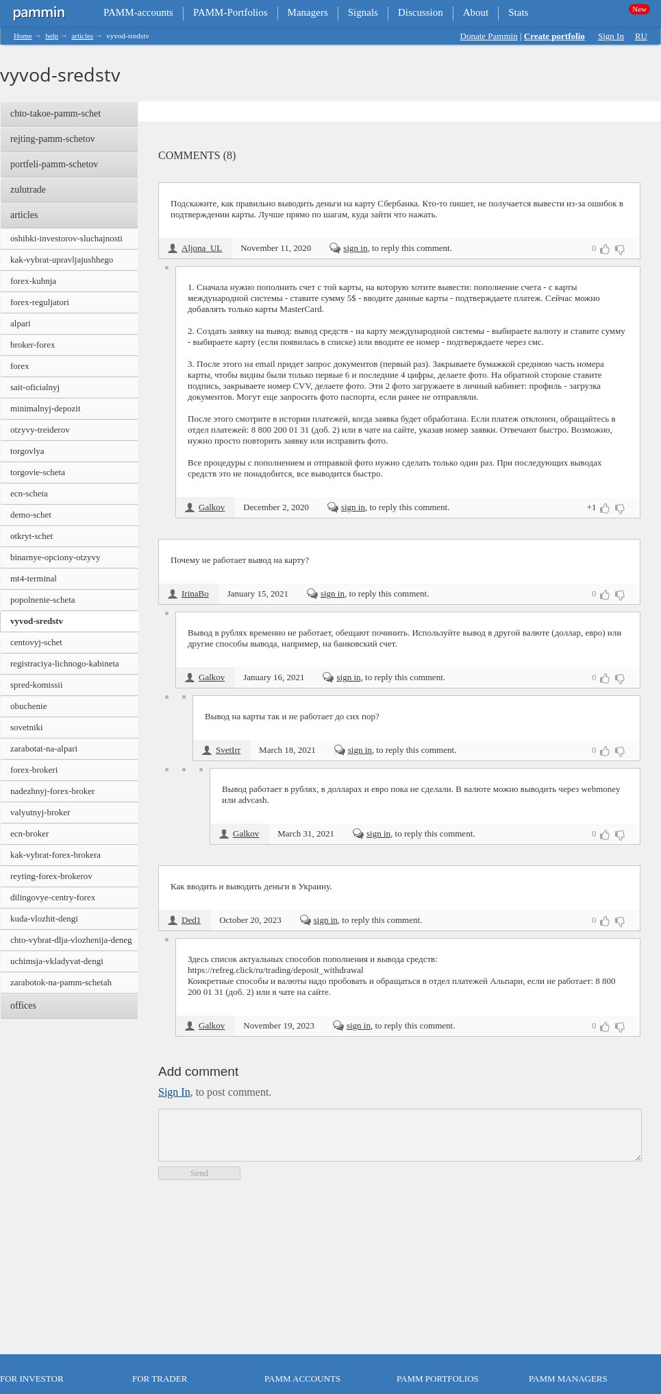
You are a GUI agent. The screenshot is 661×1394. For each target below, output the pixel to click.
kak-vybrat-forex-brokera (55, 855)
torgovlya (27, 451)
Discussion (420, 12)
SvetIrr (228, 750)
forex (19, 366)
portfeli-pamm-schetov (54, 164)
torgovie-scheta (37, 472)
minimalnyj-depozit (45, 408)
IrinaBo (195, 593)
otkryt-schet (31, 536)
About (476, 12)
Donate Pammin (489, 36)
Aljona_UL (202, 248)
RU (641, 36)
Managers (308, 12)
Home (23, 36)
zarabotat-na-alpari (43, 748)
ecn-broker (29, 833)
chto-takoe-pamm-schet (55, 113)
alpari (20, 323)
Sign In (611, 36)
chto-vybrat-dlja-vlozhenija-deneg (71, 940)
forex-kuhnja (33, 281)
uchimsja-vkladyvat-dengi (56, 961)
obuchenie (28, 706)
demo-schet (30, 514)
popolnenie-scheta (42, 599)
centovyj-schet (36, 642)
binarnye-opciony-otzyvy (55, 557)
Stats (518, 12)
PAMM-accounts (138, 12)
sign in (355, 248)
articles (82, 36)
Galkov (212, 507)
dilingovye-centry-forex (52, 897)
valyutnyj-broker (40, 812)
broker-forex (32, 344)
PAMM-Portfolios (230, 12)
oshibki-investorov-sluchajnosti (66, 238)
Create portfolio (554, 36)
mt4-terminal (33, 578)
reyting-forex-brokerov (51, 876)
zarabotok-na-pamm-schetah (61, 982)
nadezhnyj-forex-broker (52, 791)
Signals (363, 12)
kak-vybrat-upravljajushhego (61, 259)
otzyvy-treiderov (40, 429)
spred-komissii (36, 685)
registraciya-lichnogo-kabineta (64, 663)
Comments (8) (197, 155)
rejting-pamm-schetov (52, 139)
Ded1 (191, 920)
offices (23, 1005)
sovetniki (26, 727)
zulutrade (28, 189)
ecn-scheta (29, 493)
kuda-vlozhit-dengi (44, 918)
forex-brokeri (34, 770)
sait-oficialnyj (35, 387)
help (51, 36)
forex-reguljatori (39, 302)
